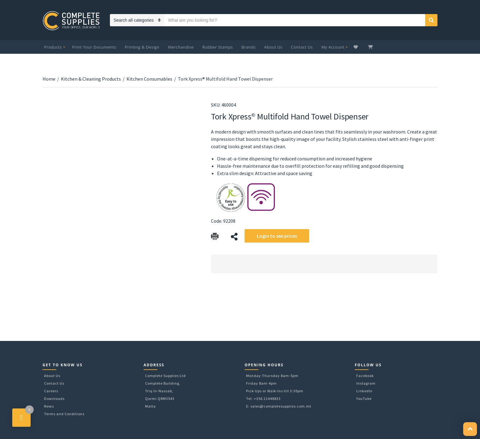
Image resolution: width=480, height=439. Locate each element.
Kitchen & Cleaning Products (91, 79)
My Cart (371, 47)
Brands (249, 47)
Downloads (54, 398)
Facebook (365, 375)
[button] (470, 429)
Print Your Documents (94, 47)
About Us (273, 47)
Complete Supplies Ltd (165, 375)
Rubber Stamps (217, 47)
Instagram (366, 383)
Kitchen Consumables (149, 79)
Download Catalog (215, 236)
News (49, 406)
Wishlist (356, 47)
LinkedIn (364, 391)
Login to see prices (277, 236)
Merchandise (181, 47)
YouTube (364, 398)
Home (49, 79)
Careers (51, 391)
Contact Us (302, 47)
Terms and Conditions (64, 414)
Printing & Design (142, 47)
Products (53, 47)
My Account (333, 47)
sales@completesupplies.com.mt (280, 406)
